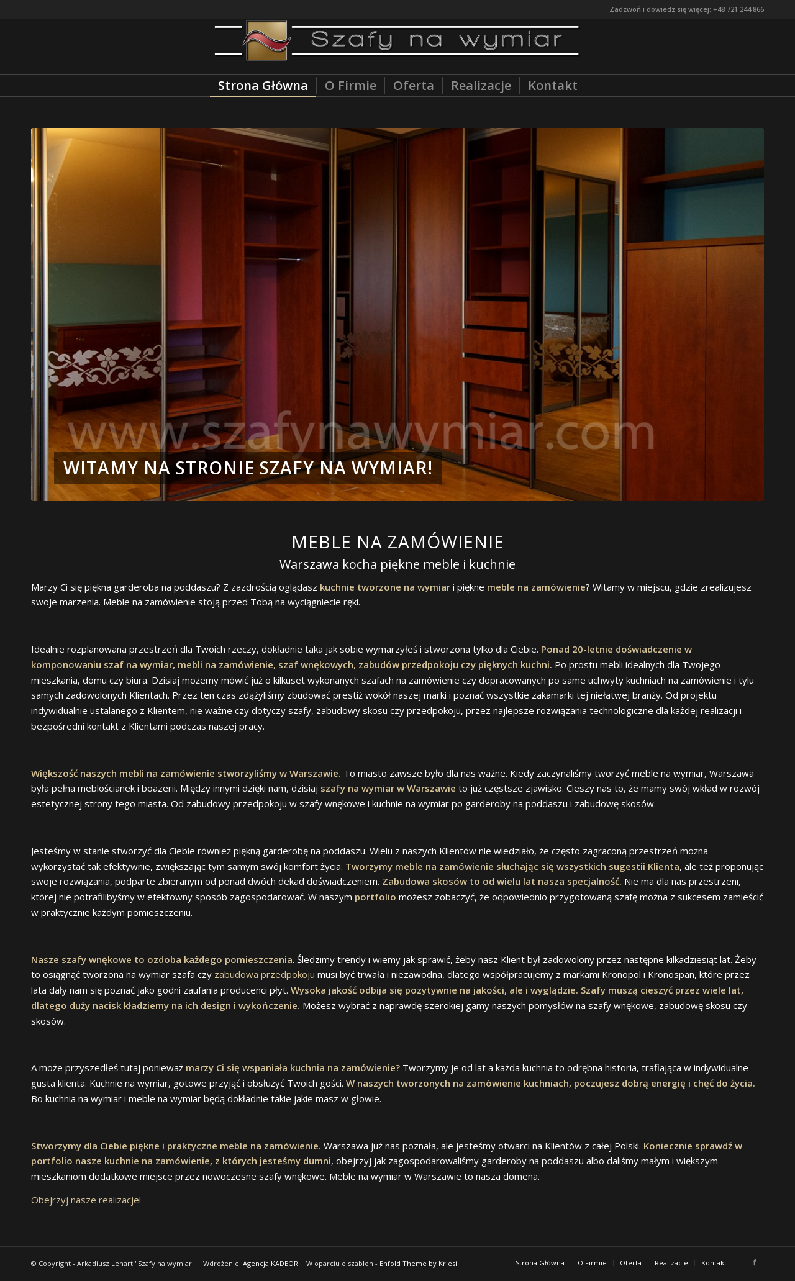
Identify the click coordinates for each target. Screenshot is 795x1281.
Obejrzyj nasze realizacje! (86, 1199)
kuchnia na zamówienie (343, 1067)
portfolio (375, 896)
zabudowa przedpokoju (264, 974)
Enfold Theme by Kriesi (418, 1263)
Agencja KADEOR (270, 1263)
